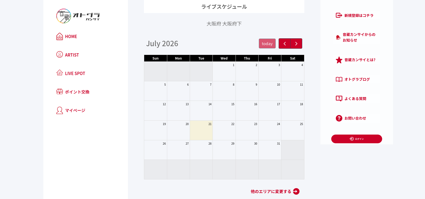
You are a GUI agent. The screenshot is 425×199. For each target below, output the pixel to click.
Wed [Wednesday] (212, 58)
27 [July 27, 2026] (175, 143)
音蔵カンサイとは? (330, 51)
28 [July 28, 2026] (198, 143)
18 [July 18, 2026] (289, 104)
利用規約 (318, 138)
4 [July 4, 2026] (290, 65)
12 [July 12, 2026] (152, 104)
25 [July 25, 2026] (289, 124)
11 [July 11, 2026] (289, 84)
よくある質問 (326, 86)
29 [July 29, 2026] (221, 143)
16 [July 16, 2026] (244, 104)
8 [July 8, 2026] (222, 84)
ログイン (334, 122)
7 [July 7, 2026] (199, 84)
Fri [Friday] (258, 58)
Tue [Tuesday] (189, 58)
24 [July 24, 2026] (266, 124)
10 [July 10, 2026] (266, 84)
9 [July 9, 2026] (245, 84)
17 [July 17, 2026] (266, 104)
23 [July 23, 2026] (244, 124)
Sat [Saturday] (281, 58)
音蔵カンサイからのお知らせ (339, 33)
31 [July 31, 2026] (266, 143)
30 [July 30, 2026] (244, 143)
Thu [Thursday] (235, 58)
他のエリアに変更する (259, 191)
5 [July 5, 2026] (153, 84)
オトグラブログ (327, 68)
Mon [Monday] (166, 58)
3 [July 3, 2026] (268, 65)
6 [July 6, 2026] (176, 84)
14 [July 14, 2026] (198, 104)
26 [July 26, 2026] (152, 143)
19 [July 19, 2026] (152, 124)
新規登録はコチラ (329, 16)
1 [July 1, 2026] (222, 65)
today (255, 43)
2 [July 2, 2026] (245, 65)
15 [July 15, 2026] (221, 104)
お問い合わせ (326, 103)
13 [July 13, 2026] (175, 104)
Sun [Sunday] (144, 58)
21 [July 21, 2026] (198, 124)
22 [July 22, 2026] (221, 124)
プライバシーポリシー (350, 138)
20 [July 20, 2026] (175, 124)
